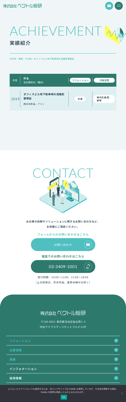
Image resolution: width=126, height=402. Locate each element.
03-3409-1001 (70, 266)
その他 (28, 58)
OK (63, 397)
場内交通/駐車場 (103, 99)
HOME (13, 58)
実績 (21, 58)
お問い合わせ (73, 245)
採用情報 (15, 378)
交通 (80, 98)
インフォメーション (23, 369)
